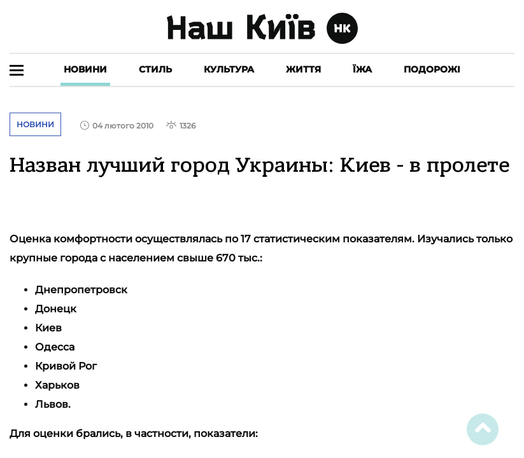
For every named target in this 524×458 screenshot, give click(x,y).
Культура (229, 69)
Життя (303, 69)
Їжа (362, 69)
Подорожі (432, 69)
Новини (85, 69)
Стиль (155, 69)
